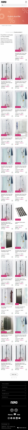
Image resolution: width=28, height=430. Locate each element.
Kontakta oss (5, 397)
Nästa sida (14, 374)
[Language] (5, 424)
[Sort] (18, 32)
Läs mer (2, 44)
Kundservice (4, 387)
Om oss (3, 390)
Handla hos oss (5, 393)
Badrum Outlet (5, 25)
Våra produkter (5, 383)
